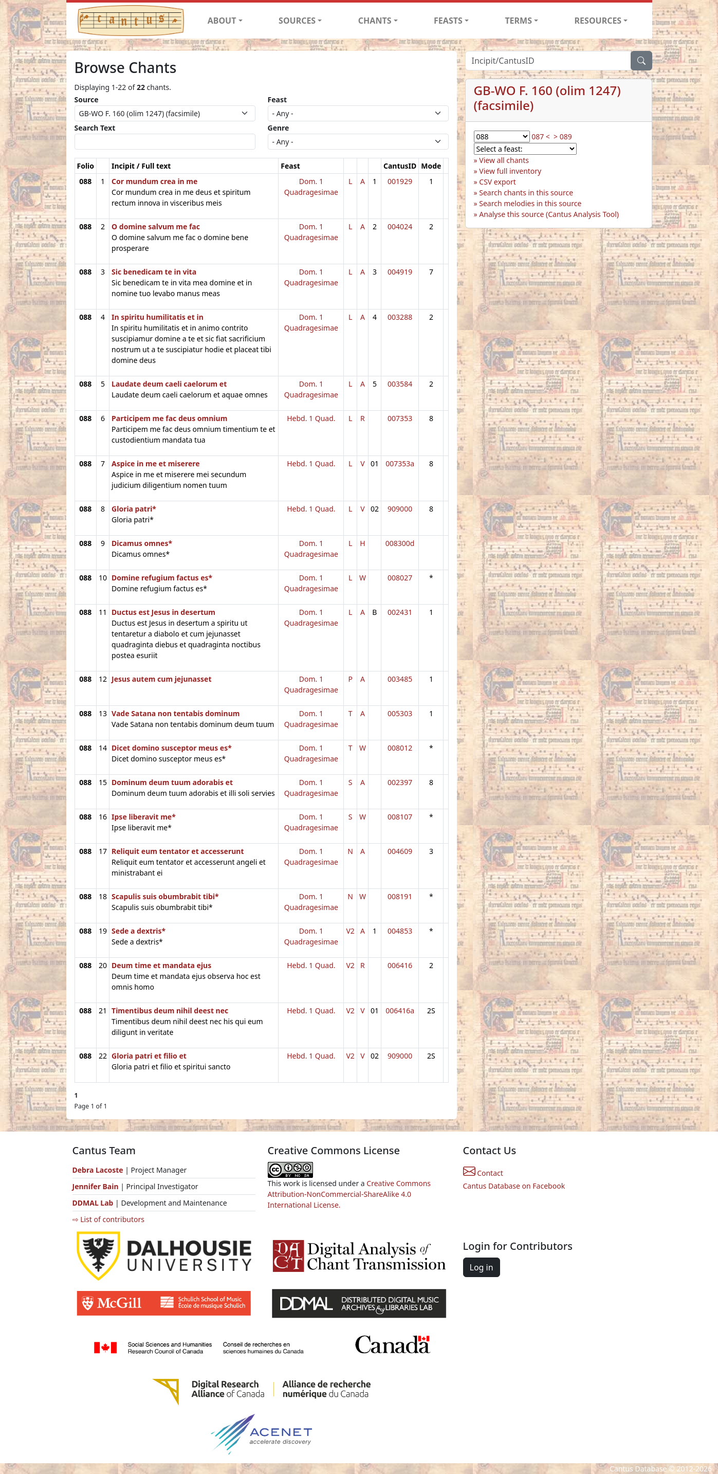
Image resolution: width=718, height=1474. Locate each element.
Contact (483, 1173)
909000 (400, 509)
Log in (481, 1267)
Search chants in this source (526, 192)
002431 (400, 612)
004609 (400, 851)
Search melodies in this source (530, 203)
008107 (400, 817)
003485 (400, 679)
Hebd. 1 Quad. (311, 418)
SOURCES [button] (297, 20)
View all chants (504, 160)
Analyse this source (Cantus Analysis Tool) (549, 214)
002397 (400, 782)
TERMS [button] (518, 20)
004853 (400, 931)
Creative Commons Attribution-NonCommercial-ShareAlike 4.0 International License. (349, 1194)
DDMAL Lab (93, 1203)
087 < (540, 136)
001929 (400, 181)
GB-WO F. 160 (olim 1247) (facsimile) (547, 98)
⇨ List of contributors (108, 1219)
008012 (400, 748)
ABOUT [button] (222, 20)
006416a (399, 1010)
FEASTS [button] (448, 20)
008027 (400, 578)
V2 (350, 931)
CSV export (497, 182)
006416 (400, 965)
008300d (400, 543)
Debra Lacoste (97, 1170)
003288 (400, 317)
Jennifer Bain (96, 1186)
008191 (400, 896)
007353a (399, 463)
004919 (400, 272)
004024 (400, 226)
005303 (400, 713)
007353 (400, 418)
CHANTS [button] (375, 20)
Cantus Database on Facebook (514, 1186)
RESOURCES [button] (598, 20)
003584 (400, 384)
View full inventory (510, 171)
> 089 (563, 136)
